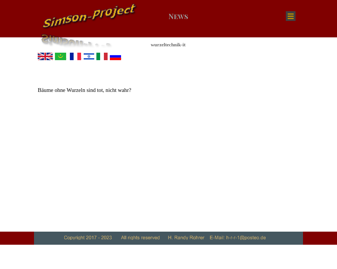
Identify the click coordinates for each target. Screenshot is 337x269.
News (178, 16)
